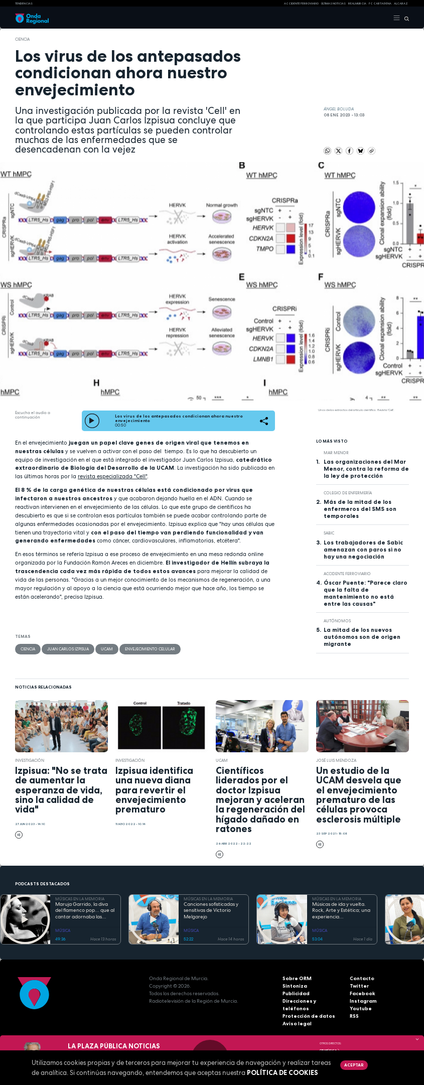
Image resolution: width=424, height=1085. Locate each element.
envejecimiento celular (150, 648)
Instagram (363, 1001)
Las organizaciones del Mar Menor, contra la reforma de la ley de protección (366, 468)
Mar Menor (336, 452)
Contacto (362, 978)
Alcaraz (401, 4)
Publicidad (296, 993)
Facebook (362, 993)
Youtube (361, 1008)
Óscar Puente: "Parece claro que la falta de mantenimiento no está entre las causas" (365, 593)
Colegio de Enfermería (348, 492)
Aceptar (353, 1064)
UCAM (107, 648)
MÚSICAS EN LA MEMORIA (79, 898)
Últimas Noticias (333, 4)
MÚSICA (62, 930)
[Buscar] (404, 18)
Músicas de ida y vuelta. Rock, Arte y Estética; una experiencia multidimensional (341, 910)
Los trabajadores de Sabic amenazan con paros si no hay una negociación (363, 549)
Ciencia (22, 39)
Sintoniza (294, 986)
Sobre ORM (297, 978)
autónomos (337, 620)
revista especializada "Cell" (112, 476)
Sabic (329, 532)
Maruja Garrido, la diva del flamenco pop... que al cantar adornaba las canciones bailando (84, 910)
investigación (29, 760)
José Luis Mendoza (336, 760)
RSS (354, 1016)
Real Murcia (357, 4)
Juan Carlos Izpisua (68, 648)
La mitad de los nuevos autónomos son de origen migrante (362, 636)
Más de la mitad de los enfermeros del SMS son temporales (360, 508)
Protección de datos (308, 1016)
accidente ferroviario (347, 573)
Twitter (359, 986)
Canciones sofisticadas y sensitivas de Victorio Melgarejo (211, 910)
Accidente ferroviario (301, 4)
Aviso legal (297, 1023)
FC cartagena (380, 4)
